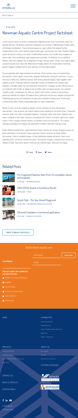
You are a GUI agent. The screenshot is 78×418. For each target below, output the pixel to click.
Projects (6, 347)
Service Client (10, 287)
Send (29, 152)
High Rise (44, 333)
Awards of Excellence (48, 359)
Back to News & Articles (18, 232)
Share (39, 152)
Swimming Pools (47, 322)
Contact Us (7, 375)
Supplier (8, 282)
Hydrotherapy (46, 325)
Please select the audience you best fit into (15, 272)
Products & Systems (44, 204)
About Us (45, 347)
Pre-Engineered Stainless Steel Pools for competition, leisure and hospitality (44, 176)
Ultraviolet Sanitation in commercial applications (38, 212)
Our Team (44, 351)
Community (9, 300)
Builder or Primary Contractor (16, 278)
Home (4, 317)
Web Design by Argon (7, 409)
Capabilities (46, 317)
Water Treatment (47, 337)
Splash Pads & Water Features (51, 329)
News (38, 182)
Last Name (7, 261)
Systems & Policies (50, 365)
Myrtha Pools (9, 389)
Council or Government (14, 291)
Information (31, 182)
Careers (43, 355)
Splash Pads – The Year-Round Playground (36, 200)
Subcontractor (10, 296)
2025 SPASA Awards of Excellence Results (36, 187)
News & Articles (10, 382)
